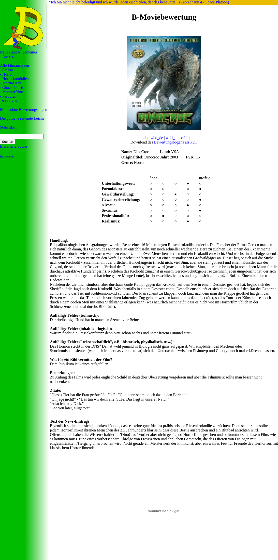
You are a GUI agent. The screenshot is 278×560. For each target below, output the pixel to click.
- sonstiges (8, 101)
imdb (144, 138)
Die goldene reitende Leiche (22, 118)
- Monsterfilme (12, 92)
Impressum (7, 156)
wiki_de (156, 138)
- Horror (6, 74)
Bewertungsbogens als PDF (176, 142)
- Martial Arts (10, 83)
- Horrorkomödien (14, 79)
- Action (6, 70)
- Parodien (8, 96)
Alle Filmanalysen (14, 65)
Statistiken (8, 127)
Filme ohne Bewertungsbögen (23, 109)
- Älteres (7, 56)
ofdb (184, 138)
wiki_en (172, 138)
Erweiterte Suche (13, 146)
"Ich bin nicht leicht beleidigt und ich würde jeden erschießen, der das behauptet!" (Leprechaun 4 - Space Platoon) (139, 2)
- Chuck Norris (12, 87)
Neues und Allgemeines (18, 52)
